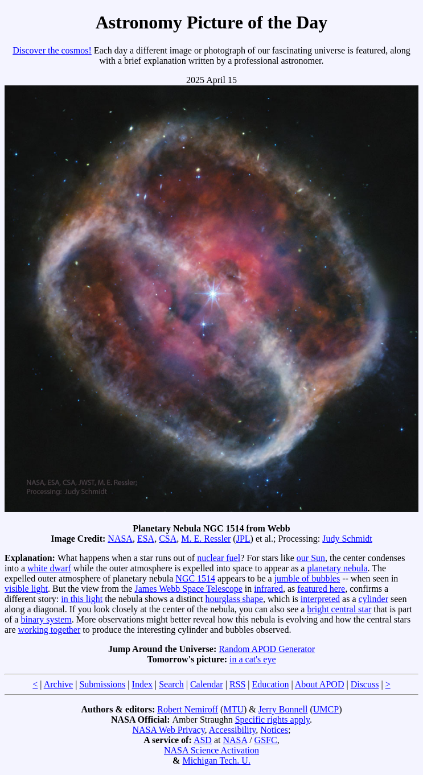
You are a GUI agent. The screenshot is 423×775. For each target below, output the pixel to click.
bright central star (339, 609)
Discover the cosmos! (52, 50)
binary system (45, 619)
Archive (58, 684)
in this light (81, 599)
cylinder (373, 599)
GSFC (265, 740)
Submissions (102, 684)
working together (49, 629)
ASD (203, 740)
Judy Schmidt (347, 538)
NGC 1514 (195, 578)
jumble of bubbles (307, 578)
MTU (233, 709)
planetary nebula (337, 568)
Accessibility (232, 730)
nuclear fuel (218, 558)
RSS (237, 684)
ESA (145, 538)
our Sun (311, 558)
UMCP (326, 709)
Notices (274, 730)
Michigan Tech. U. (216, 760)
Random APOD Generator (267, 649)
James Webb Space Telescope (188, 588)
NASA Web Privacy (168, 730)
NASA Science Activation (211, 750)
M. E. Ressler (206, 538)
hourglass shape (234, 599)
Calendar (206, 684)
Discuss (365, 684)
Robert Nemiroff (187, 709)
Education (270, 684)
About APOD (319, 684)
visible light (26, 588)
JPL (243, 538)
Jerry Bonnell (283, 709)
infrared (268, 588)
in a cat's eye (252, 659)
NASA (120, 538)
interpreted (320, 599)
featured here (321, 588)
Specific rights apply (272, 719)
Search (171, 684)
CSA (167, 538)
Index (142, 684)
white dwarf (49, 568)
